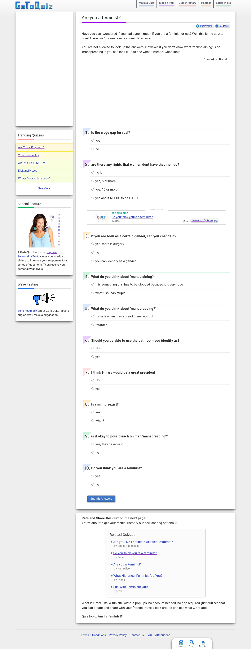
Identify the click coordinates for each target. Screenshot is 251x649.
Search (192, 643)
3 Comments (206, 26)
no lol (97, 172)
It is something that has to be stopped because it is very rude (137, 284)
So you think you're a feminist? (132, 217)
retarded (99, 325)
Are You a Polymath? (31, 147)
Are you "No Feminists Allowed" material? (143, 542)
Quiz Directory (187, 3)
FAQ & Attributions (158, 635)
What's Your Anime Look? (34, 178)
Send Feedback (27, 310)
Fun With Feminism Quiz (130, 587)
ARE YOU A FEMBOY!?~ (33, 163)
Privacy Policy (117, 635)
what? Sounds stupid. (108, 293)
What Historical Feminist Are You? (137, 576)
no (95, 149)
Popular (206, 3)
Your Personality (28, 155)
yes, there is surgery (107, 244)
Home (181, 643)
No (95, 348)
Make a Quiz (146, 3)
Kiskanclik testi (27, 170)
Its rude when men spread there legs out (122, 316)
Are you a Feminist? (127, 564)
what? (97, 421)
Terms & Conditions (93, 635)
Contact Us (137, 635)
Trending (203, 643)
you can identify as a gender (113, 261)
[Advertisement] (155, 93)
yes (95, 140)
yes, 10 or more (104, 189)
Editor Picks (223, 3)
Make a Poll (166, 3)
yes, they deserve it (107, 444)
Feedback (224, 26)
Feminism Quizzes (202, 220)
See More (44, 188)
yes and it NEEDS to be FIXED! (115, 198)
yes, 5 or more (103, 181)
